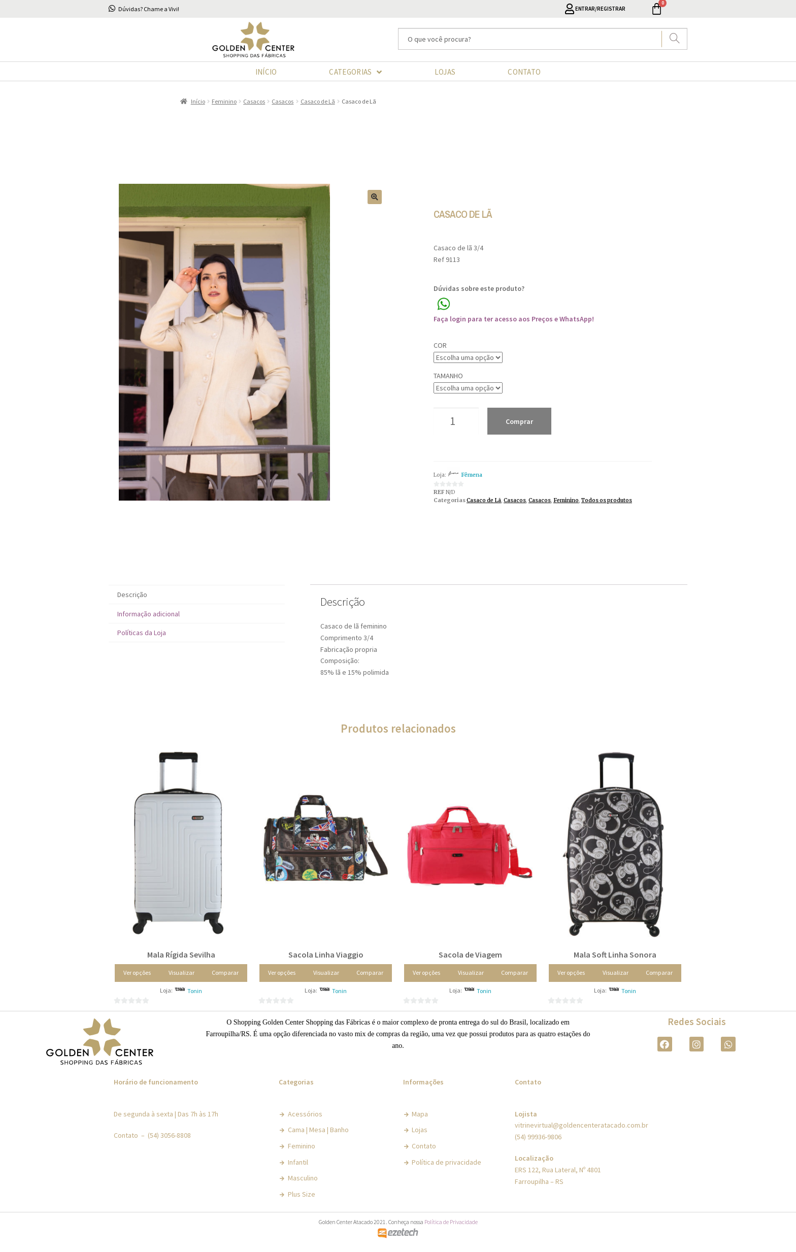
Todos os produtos (606, 500)
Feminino (224, 101)
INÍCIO (266, 72)
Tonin (194, 991)
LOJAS (445, 72)
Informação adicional (148, 613)
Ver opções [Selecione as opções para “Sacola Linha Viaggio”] (281, 972)
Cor (440, 345)
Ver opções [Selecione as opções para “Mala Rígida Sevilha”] (137, 972)
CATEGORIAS (355, 72)
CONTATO (524, 72)
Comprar (519, 421)
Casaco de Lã (318, 101)
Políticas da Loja (141, 632)
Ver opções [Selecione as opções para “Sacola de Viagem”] (426, 972)
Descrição (132, 594)
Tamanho (448, 375)
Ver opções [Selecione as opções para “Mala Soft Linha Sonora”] (571, 972)
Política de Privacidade (451, 1222)
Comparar (225, 972)
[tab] (197, 594)
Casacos (254, 101)
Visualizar (181, 972)
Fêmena (471, 475)
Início (198, 101)
